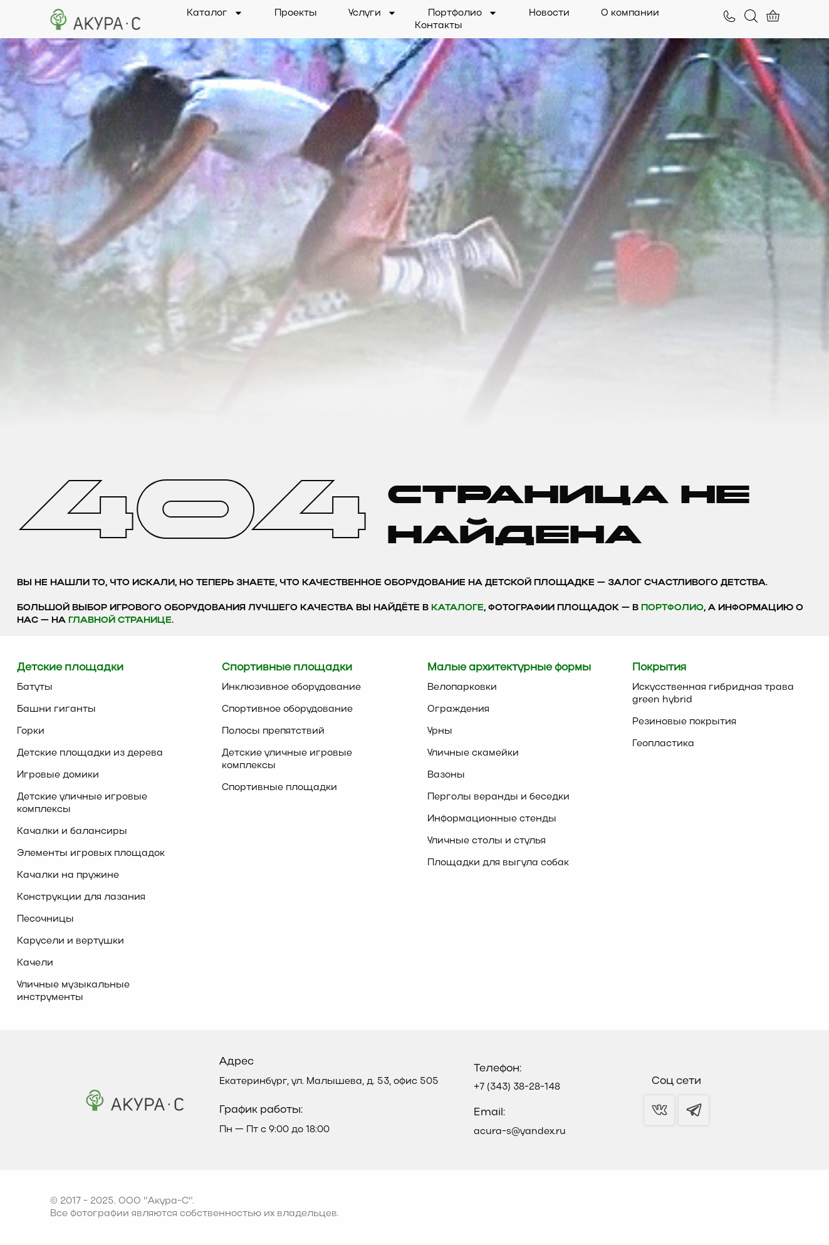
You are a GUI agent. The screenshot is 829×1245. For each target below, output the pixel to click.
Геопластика (663, 744)
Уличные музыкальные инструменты (73, 991)
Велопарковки (462, 687)
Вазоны (446, 775)
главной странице (120, 620)
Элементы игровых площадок (91, 853)
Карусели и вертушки (70, 941)
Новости (549, 13)
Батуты (35, 687)
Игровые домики (58, 775)
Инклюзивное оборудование (291, 687)
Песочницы (45, 919)
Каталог (215, 13)
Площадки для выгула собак (498, 863)
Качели (35, 963)
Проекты (295, 13)
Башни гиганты (56, 709)
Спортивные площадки (279, 788)
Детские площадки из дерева (90, 753)
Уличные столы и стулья (486, 841)
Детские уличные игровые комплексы (82, 803)
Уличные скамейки (473, 753)
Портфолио (463, 13)
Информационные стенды (491, 819)
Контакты (438, 26)
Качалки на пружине (68, 875)
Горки (30, 731)
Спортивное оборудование (287, 709)
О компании (630, 13)
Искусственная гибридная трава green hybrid (713, 693)
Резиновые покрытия (684, 722)
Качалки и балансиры (72, 831)
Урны (439, 731)
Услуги (372, 13)
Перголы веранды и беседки (498, 797)
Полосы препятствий (273, 731)
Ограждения (458, 709)
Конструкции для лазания (81, 897)
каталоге (457, 608)
